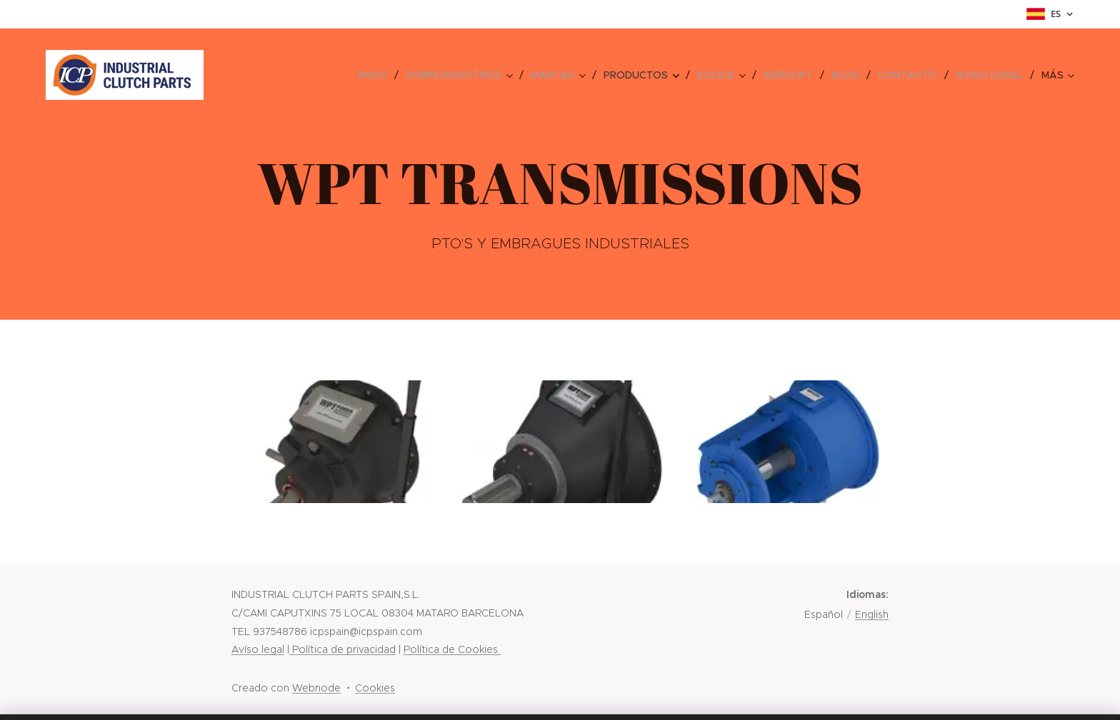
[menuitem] (247, 75)
